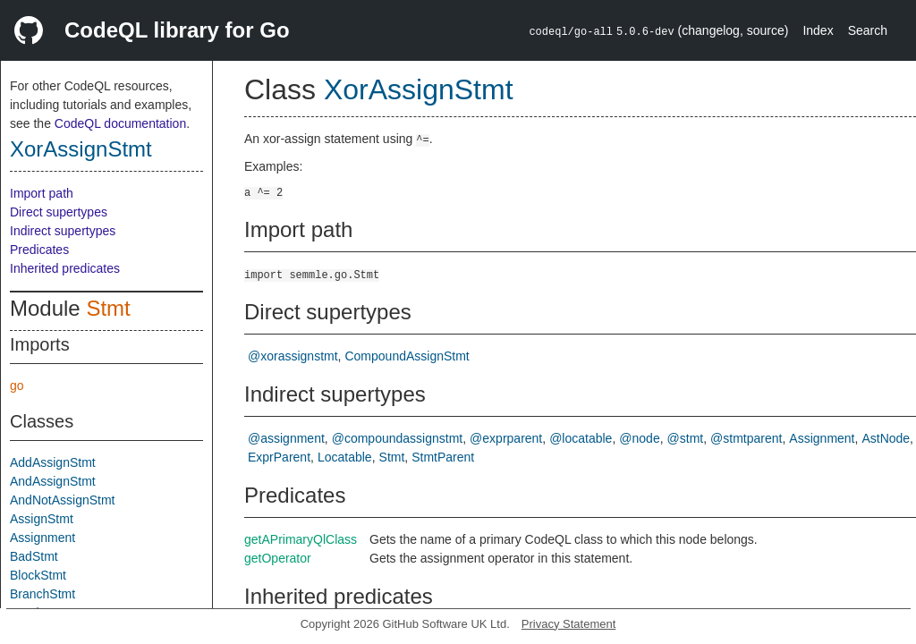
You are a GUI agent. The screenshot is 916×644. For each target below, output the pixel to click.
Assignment (42, 537)
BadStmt (34, 556)
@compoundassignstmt (397, 438)
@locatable (580, 438)
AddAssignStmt (53, 462)
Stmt (108, 308)
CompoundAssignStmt (406, 356)
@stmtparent (746, 438)
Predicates (39, 249)
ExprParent (279, 457)
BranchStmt (42, 594)
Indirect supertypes (62, 231)
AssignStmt (41, 519)
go (17, 385)
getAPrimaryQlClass (300, 539)
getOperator (277, 558)
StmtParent (442, 457)
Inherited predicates (65, 268)
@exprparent (506, 438)
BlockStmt (38, 575)
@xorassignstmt (293, 356)
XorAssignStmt (81, 149)
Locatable (345, 457)
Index (817, 30)
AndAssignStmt (53, 481)
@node (639, 438)
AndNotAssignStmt (62, 500)
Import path (41, 193)
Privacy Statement (569, 624)
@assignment (286, 438)
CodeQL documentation (120, 123)
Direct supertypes (58, 212)
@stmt (685, 438)
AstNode (885, 438)
